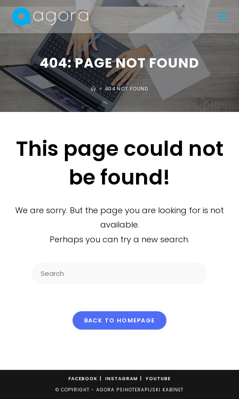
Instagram (121, 378)
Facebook (83, 378)
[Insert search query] (119, 273)
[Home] (93, 88)
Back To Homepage (119, 320)
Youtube (158, 378)
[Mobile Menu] (222, 16)
